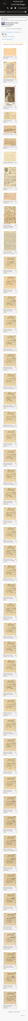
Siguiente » (23, 1015)
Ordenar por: (5, 36)
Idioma (11, 8)
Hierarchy (16, 32)
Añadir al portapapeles (15, 57)
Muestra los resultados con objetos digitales (13, 44)
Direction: (4, 39)
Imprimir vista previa (6, 32)
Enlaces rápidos (15, 8)
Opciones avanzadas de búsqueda (14, 28)
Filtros (4, 19)
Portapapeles (8, 8)
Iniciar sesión (22, 8)
